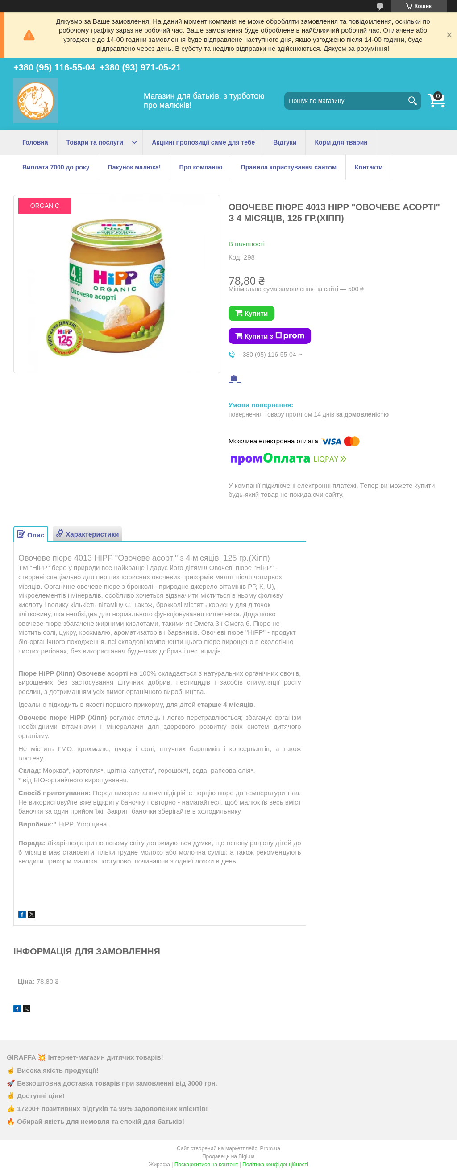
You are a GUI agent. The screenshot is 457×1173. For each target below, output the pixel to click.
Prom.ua (270, 1148)
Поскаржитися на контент (206, 1164)
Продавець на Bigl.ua (228, 1156)
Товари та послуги (95, 142)
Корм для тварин (341, 142)
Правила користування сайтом (289, 167)
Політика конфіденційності (275, 1164)
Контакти (369, 167)
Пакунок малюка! (134, 167)
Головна (35, 142)
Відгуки (284, 142)
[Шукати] (412, 101)
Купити (256, 313)
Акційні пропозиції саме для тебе (203, 142)
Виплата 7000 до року (56, 167)
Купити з (274, 336)
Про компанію (200, 167)
